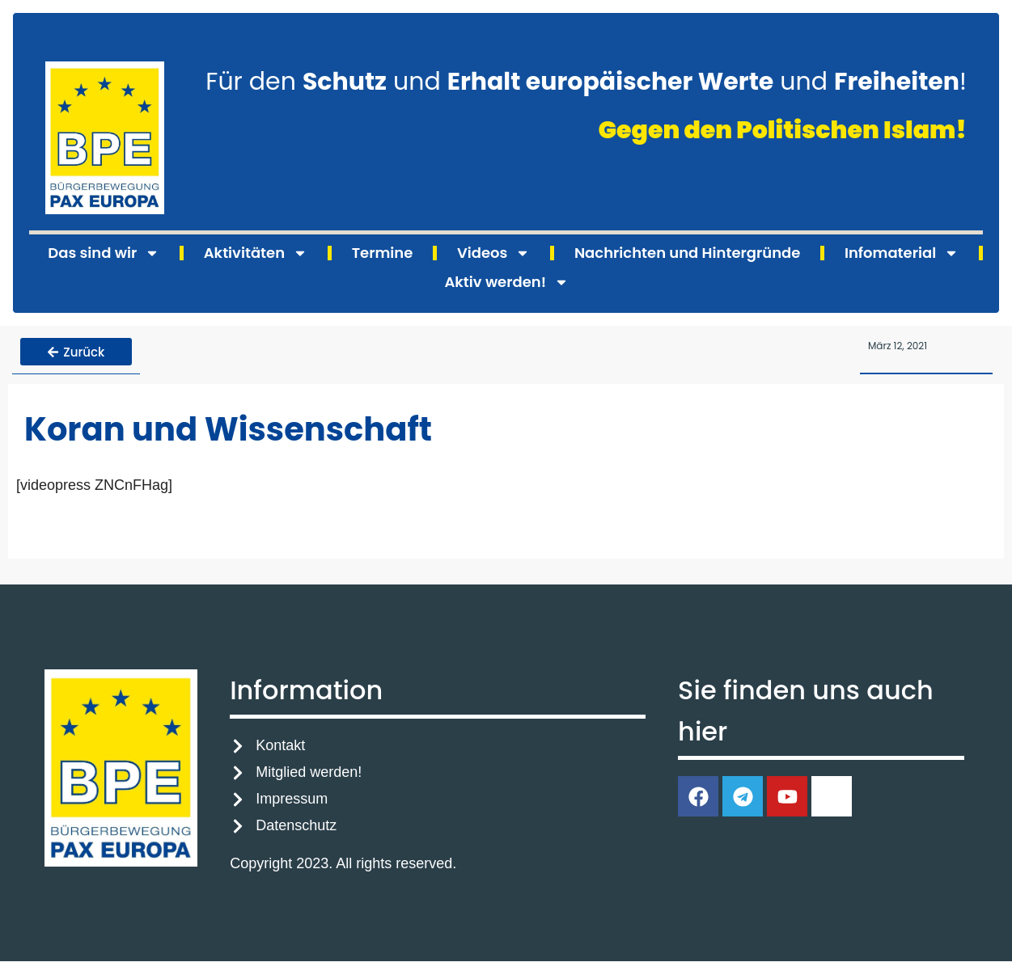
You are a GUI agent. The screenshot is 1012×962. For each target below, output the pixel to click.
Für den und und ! (586, 82)
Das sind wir (103, 253)
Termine (382, 253)
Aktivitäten (255, 253)
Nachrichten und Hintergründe (687, 253)
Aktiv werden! (506, 282)
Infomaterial (902, 253)
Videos (493, 253)
